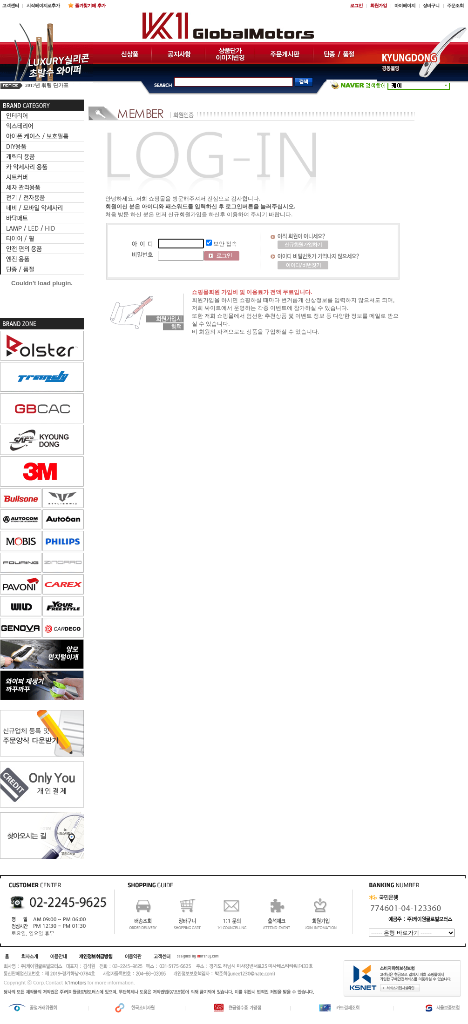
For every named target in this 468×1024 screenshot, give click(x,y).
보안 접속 (225, 244)
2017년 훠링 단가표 (46, 85)
